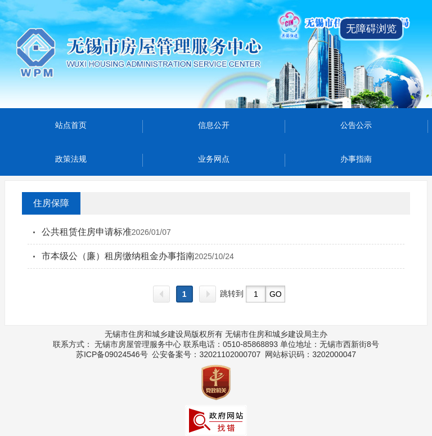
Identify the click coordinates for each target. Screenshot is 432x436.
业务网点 (214, 158)
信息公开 (214, 125)
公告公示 (356, 125)
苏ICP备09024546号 (112, 354)
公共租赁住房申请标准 (87, 232)
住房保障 (51, 203)
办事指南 (356, 158)
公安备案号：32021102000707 (206, 354)
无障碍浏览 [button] (371, 28)
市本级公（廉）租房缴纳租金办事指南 (118, 256)
